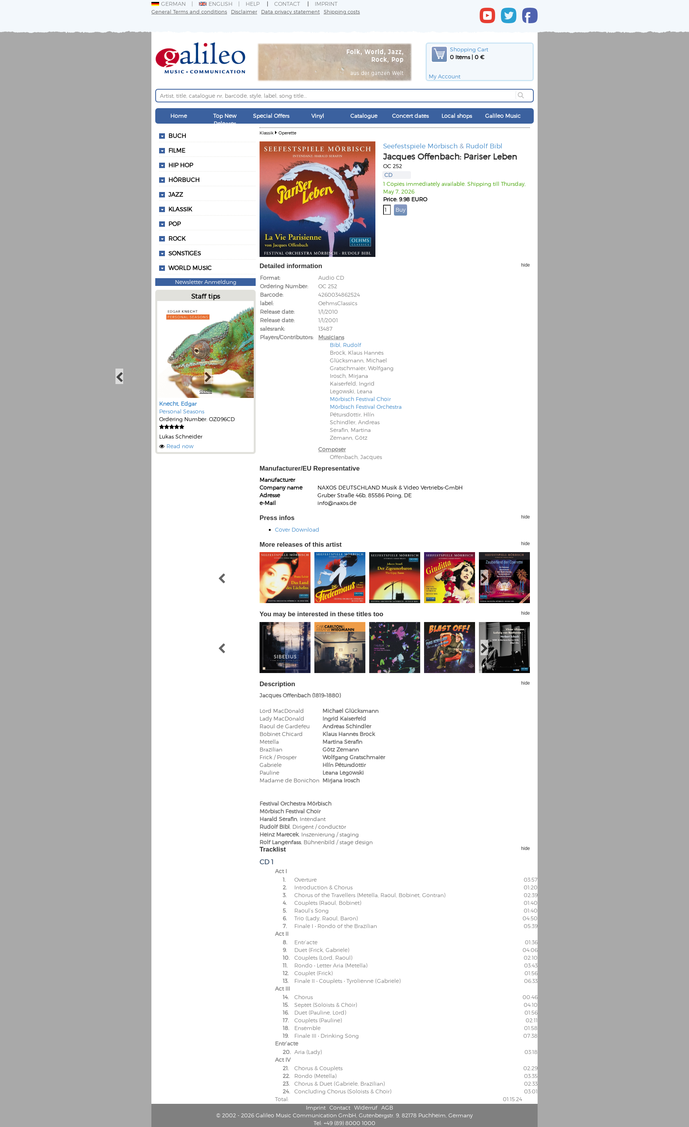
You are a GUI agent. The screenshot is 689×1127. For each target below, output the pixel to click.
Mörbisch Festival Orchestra (366, 406)
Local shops (456, 115)
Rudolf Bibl (484, 146)
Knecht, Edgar (178, 403)
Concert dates (410, 115)
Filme (176, 150)
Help (253, 3)
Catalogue (363, 115)
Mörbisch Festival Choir (360, 399)
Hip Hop (180, 164)
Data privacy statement (290, 11)
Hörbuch (184, 179)
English (215, 3)
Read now (179, 446)
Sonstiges (184, 253)
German (168, 3)
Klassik (180, 209)
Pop (174, 223)
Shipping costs (342, 11)
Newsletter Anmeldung (205, 282)
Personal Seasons (181, 411)
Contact (287, 3)
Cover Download (297, 529)
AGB (387, 1107)
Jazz (175, 194)
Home (178, 115)
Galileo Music (503, 115)
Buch (177, 135)
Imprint (326, 3)
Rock (176, 238)
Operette (287, 132)
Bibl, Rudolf (345, 345)
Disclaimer (244, 11)
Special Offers (271, 115)
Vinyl (317, 115)
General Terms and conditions (189, 11)
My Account (444, 76)
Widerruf (365, 1107)
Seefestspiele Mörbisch (420, 146)
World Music (190, 267)
